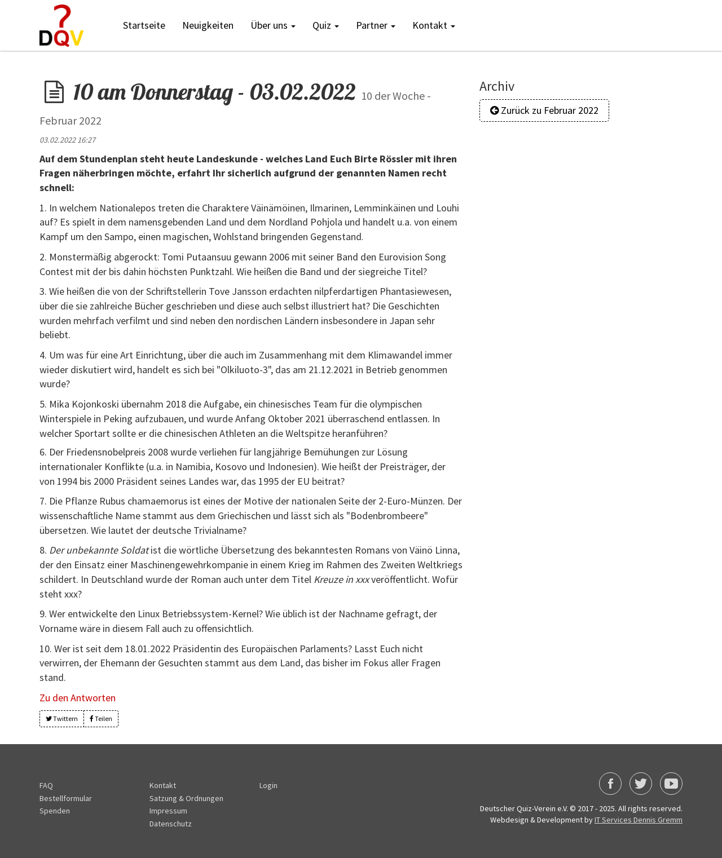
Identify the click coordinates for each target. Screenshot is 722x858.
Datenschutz (170, 824)
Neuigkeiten (208, 25)
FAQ (46, 785)
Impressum (168, 811)
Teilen (101, 718)
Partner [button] (375, 25)
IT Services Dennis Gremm (639, 820)
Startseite (144, 25)
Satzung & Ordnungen (186, 798)
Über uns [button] (273, 25)
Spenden (54, 811)
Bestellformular (65, 798)
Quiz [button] (325, 25)
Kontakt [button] (433, 25)
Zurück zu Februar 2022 (544, 110)
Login (268, 785)
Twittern (62, 718)
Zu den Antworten (77, 697)
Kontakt (162, 785)
